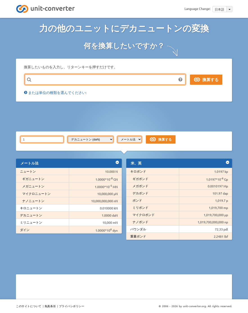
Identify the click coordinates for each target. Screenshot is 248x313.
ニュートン (28, 171)
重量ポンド (138, 236)
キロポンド (138, 171)
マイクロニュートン (36, 193)
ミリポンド (140, 207)
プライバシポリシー (71, 306)
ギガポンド (140, 179)
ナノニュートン (33, 201)
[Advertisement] (125, 116)
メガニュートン (33, 186)
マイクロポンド (144, 215)
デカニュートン (31, 215)
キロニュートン (31, 208)
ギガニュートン (33, 179)
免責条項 (50, 306)
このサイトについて (28, 306)
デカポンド (140, 193)
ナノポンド (140, 222)
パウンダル (138, 229)
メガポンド (140, 186)
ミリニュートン (31, 222)
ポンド (137, 200)
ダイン (24, 230)
